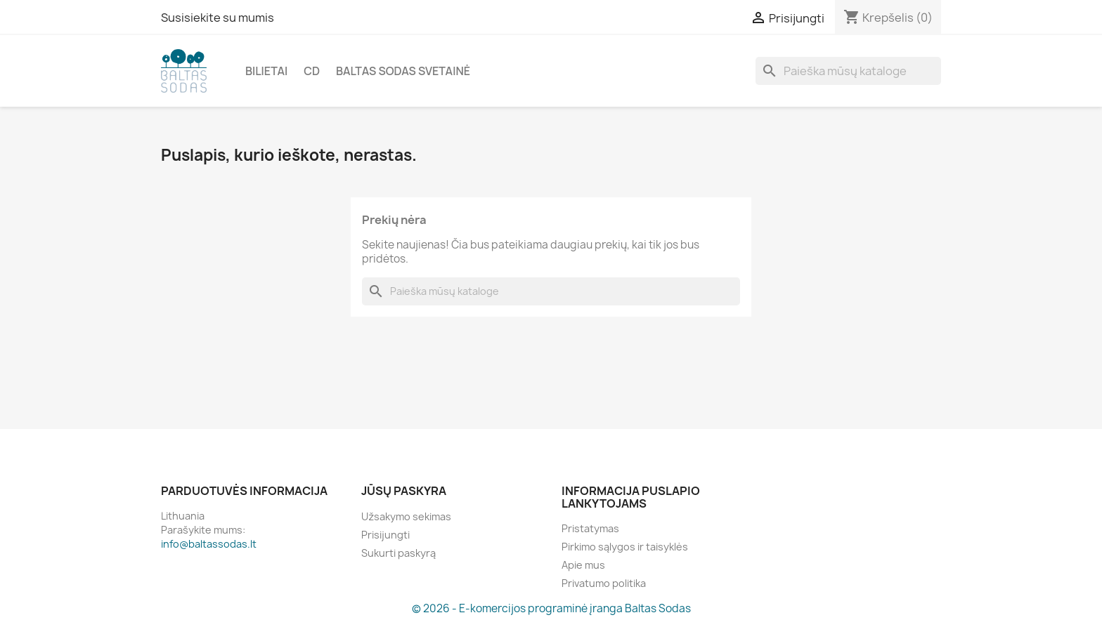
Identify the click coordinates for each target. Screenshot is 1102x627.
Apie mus (583, 565)
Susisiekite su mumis (217, 17)
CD (312, 71)
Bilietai (266, 71)
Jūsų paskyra (403, 491)
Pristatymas (590, 528)
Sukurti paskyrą (398, 553)
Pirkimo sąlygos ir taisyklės (625, 546)
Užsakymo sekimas (406, 516)
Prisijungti (385, 534)
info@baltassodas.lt (209, 543)
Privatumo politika (604, 583)
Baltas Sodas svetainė (403, 71)
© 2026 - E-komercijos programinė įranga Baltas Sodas (551, 608)
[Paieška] (848, 71)
